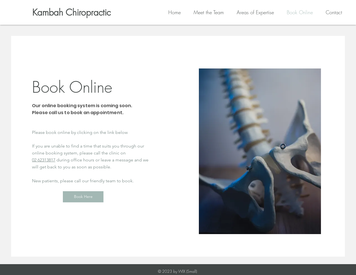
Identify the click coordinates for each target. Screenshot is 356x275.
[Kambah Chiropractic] (71, 13)
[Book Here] (83, 196)
